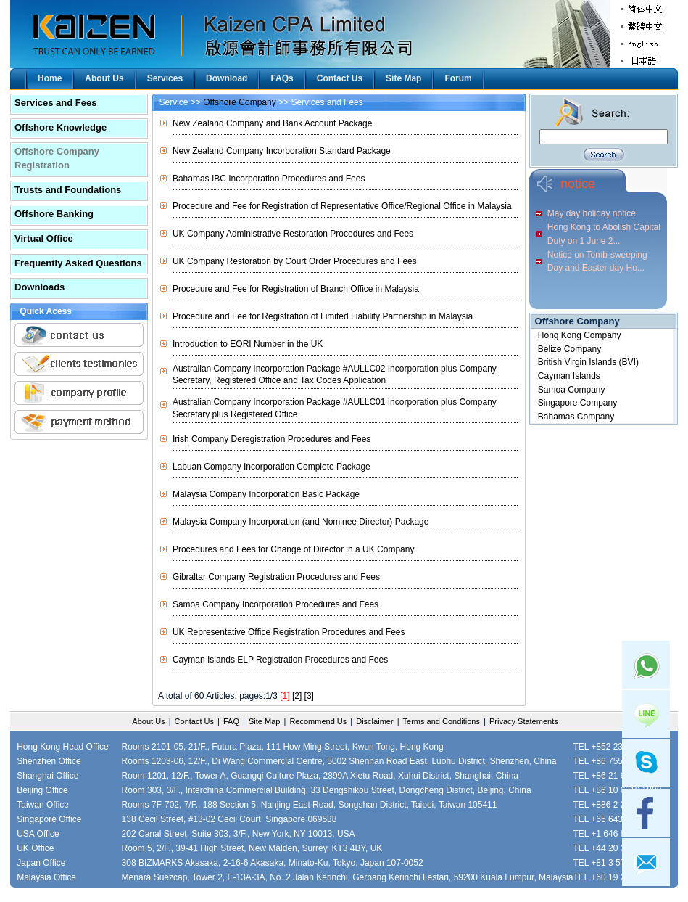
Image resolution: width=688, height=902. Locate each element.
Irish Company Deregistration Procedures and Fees (271, 439)
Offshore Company (239, 102)
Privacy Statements (523, 721)
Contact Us (339, 78)
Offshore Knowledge (60, 127)
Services (165, 78)
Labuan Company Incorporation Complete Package (271, 467)
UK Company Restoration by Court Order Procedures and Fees (295, 261)
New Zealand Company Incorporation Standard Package (282, 151)
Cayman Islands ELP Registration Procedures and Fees (280, 660)
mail (646, 862)
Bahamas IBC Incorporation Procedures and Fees (269, 178)
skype (646, 763)
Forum (457, 78)
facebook (646, 813)
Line (646, 714)
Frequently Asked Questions (78, 263)
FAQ (231, 721)
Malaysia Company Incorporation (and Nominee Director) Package (301, 522)
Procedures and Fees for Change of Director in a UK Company (294, 549)
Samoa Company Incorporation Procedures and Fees (275, 604)
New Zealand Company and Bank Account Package (273, 123)
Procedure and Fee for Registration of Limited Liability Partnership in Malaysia (323, 316)
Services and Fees (55, 102)
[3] (309, 696)
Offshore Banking (54, 213)
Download (226, 78)
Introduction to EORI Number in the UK (248, 344)
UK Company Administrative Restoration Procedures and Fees (293, 234)
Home (50, 78)
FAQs (281, 78)
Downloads (39, 287)
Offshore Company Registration (56, 158)
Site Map (403, 78)
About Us (104, 78)
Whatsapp (646, 665)
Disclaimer (374, 721)
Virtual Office (43, 238)
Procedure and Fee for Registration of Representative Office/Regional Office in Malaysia (342, 206)
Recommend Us (318, 721)
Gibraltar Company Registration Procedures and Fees (276, 577)
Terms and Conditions (441, 721)
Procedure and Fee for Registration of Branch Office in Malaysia (296, 289)
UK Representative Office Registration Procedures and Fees (289, 632)
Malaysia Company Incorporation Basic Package (266, 494)
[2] (297, 696)
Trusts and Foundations (67, 189)
